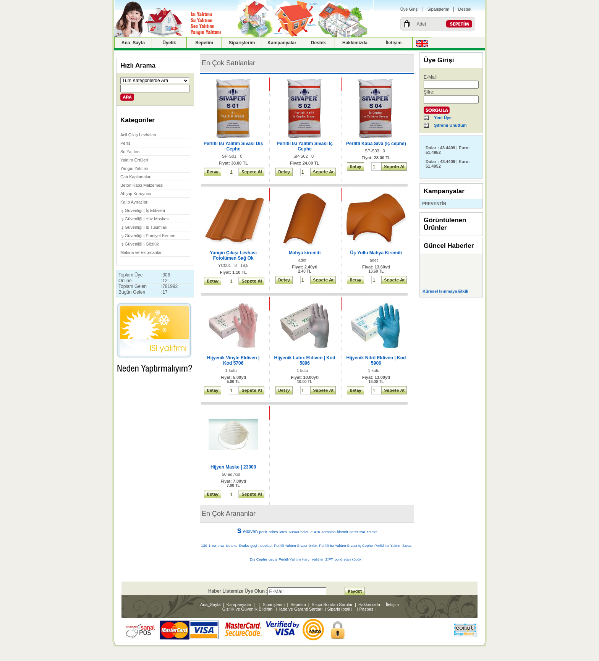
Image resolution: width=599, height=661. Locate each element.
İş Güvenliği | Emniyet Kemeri (147, 235)
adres (273, 532)
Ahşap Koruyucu (135, 193)
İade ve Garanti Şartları (301, 609)
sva (362, 532)
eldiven (250, 531)
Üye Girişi (409, 9)
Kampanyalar (281, 42)
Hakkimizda (354, 42)
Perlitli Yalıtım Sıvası (290, 545)
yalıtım (318, 559)
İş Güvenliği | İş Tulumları (143, 227)
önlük (313, 545)
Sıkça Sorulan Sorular (332, 604)
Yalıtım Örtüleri (134, 160)
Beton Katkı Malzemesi (142, 185)
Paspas (366, 609)
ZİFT (329, 559)
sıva (221, 545)
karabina (329, 532)
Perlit (125, 143)
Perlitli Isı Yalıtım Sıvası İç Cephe (346, 545)
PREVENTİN (434, 203)
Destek (464, 9)
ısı (214, 545)
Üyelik (169, 42)
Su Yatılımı (130, 151)
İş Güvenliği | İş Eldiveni (142, 210)
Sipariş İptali (338, 609)
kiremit (342, 532)
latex (283, 532)
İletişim (393, 42)
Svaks (244, 545)
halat (304, 532)
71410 (315, 532)
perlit (263, 532)
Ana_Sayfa (133, 42)
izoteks (231, 545)
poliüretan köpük (348, 559)
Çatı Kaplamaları (136, 177)
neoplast (265, 545)
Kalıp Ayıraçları (134, 202)
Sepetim (204, 42)
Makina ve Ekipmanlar (141, 252)
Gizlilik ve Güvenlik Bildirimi (248, 609)
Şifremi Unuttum (450, 125)
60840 (294, 532)
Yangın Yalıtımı (134, 168)
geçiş (273, 559)
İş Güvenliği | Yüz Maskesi (145, 219)
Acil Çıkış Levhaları (138, 135)
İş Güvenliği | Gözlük (139, 244)
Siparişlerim (438, 9)
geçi (253, 545)
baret (354, 532)
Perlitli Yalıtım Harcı (294, 559)
